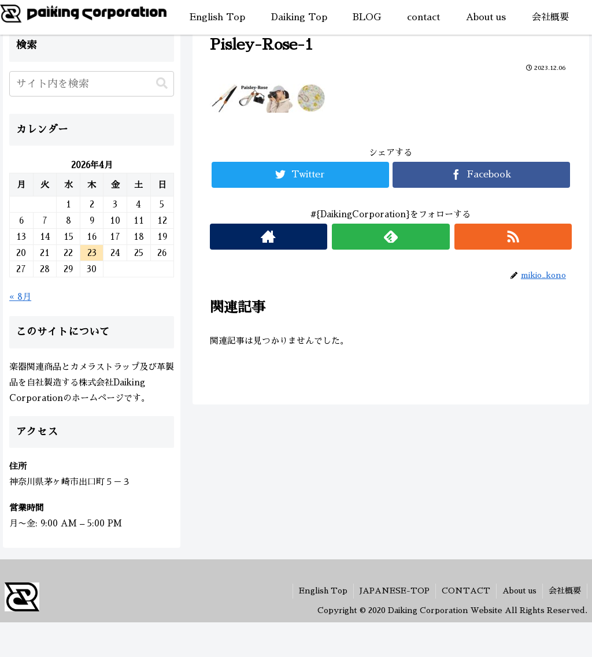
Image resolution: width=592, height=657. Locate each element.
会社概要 (565, 591)
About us (519, 591)
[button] (161, 83)
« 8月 (20, 296)
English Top (323, 591)
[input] (91, 83)
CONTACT (466, 591)
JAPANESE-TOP (395, 591)
